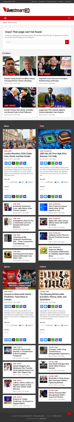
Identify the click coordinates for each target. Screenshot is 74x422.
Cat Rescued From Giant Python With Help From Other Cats (23, 256)
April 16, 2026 (53, 385)
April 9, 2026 (52, 258)
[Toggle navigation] (5, 18)
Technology (48, 151)
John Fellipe (16, 83)
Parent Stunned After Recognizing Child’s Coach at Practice (57, 395)
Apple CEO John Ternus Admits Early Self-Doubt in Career (58, 223)
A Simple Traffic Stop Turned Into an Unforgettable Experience (59, 351)
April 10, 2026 (17, 391)
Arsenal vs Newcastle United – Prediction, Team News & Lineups (18, 297)
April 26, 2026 (8, 115)
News (6, 126)
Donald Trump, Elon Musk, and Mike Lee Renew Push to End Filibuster (18, 111)
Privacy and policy (51, 1)
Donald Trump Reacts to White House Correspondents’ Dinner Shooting (19, 79)
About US (34, 1)
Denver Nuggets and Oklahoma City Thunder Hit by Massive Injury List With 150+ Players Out (23, 369)
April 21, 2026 (53, 227)
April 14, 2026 (53, 242)
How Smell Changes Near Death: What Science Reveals (59, 366)
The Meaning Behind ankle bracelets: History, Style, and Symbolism (53, 297)
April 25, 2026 (8, 159)
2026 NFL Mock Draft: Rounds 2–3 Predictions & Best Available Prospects (23, 352)
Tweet (7, 182)
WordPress (43, 418)
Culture (43, 267)
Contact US (68, 1)
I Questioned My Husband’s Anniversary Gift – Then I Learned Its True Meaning (23, 240)
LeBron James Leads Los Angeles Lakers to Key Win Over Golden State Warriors (23, 385)
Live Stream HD (27, 416)
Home (6, 74)
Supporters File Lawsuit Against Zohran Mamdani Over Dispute (52, 111)
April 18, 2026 (53, 370)
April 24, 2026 (17, 213)
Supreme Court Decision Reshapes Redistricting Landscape (53, 79)
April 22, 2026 (53, 213)
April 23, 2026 (17, 246)
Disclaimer (42, 1)
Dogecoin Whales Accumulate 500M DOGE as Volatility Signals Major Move (59, 252)
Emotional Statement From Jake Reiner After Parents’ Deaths (22, 208)
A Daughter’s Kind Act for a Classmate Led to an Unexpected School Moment (23, 224)
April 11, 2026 (17, 375)
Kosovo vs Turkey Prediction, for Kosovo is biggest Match (23, 401)
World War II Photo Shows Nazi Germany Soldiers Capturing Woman (59, 380)
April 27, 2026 (8, 83)
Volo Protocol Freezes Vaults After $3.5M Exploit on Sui (58, 208)
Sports (7, 267)
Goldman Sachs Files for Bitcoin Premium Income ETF (59, 237)
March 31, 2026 (17, 406)
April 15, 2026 (53, 399)
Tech (42, 126)
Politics (7, 53)
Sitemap (61, 1)
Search (67, 42)
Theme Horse (57, 416)
